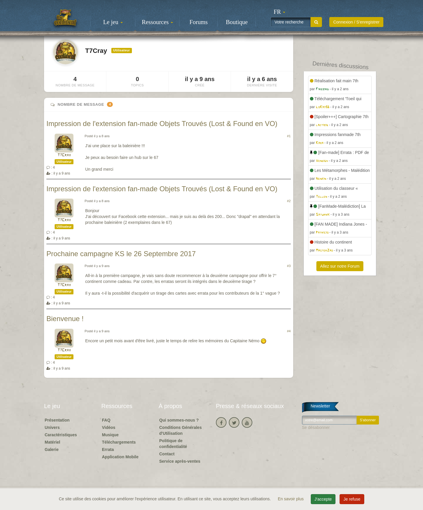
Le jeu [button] (112, 22)
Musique (110, 434)
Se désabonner (316, 427)
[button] (279, 11)
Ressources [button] (157, 22)
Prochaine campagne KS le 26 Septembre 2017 (121, 254)
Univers (52, 427)
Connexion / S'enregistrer (356, 22)
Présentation (57, 420)
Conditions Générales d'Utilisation (180, 430)
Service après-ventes (179, 461)
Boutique (237, 22)
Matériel (52, 442)
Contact (166, 454)
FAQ (106, 420)
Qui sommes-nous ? (179, 420)
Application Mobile (120, 456)
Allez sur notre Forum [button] (340, 266)
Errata (108, 449)
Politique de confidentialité (173, 443)
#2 (289, 201)
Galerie (51, 449)
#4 (289, 331)
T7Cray (64, 155)
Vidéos (108, 427)
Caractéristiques (61, 434)
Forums (198, 22)
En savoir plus (291, 498)
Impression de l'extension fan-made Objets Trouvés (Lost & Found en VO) (161, 123)
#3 (289, 266)
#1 (289, 136)
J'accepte (323, 499)
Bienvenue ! (65, 319)
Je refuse (351, 499)
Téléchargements (119, 442)
